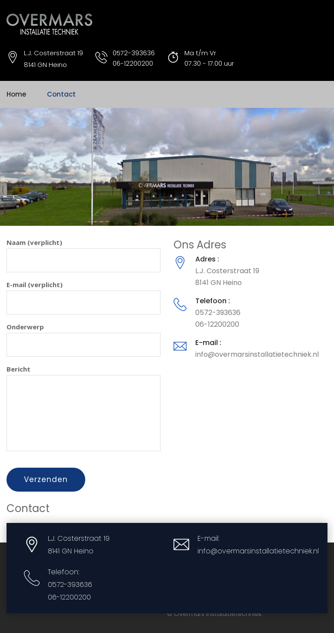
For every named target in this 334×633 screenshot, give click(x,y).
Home (16, 94)
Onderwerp (83, 339)
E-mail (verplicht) (83, 297)
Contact (61, 94)
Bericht (83, 408)
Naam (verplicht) (83, 255)
